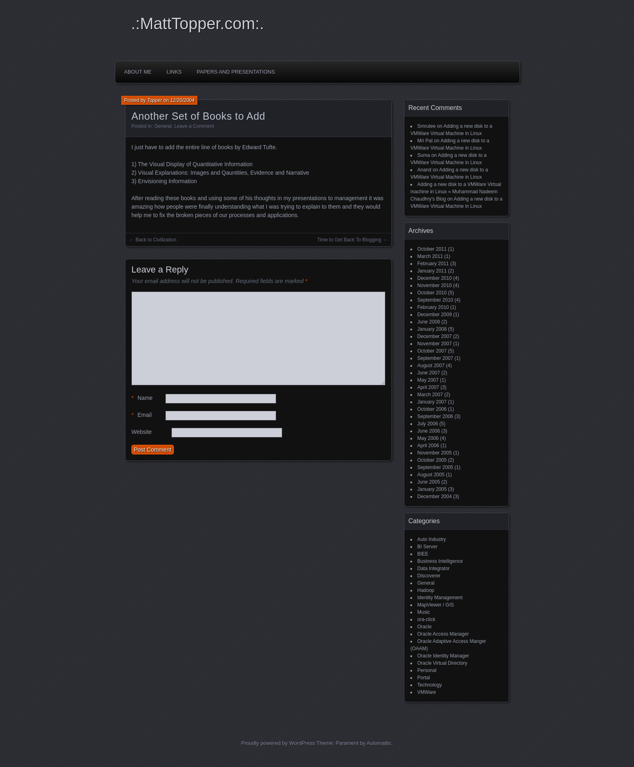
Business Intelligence (440, 561)
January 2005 (432, 489)
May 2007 (428, 380)
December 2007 (434, 336)
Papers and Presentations (236, 72)
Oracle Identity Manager (443, 656)
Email (141, 415)
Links (174, 72)
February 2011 (433, 263)
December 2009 (434, 314)
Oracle (424, 627)
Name (141, 398)
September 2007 (435, 358)
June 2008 (428, 322)
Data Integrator (433, 568)
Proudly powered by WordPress (278, 743)
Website (141, 432)
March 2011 (430, 256)
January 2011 (432, 271)
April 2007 (428, 387)
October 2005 (432, 460)
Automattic (379, 743)
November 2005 (434, 453)
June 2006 (428, 431)
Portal (423, 677)
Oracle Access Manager (443, 634)
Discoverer (428, 576)
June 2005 (428, 482)
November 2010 (434, 285)
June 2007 (428, 373)
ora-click (426, 619)
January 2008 (432, 329)
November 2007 (434, 344)
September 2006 (435, 416)
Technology (429, 685)
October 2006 (432, 409)
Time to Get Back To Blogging (349, 240)
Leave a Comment (194, 126)
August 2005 (430, 475)
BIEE (422, 554)
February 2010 (433, 307)
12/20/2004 (182, 100)
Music (423, 612)
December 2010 (434, 278)
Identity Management (440, 597)
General (163, 126)
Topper (154, 100)
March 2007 (430, 394)
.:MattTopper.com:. (197, 23)
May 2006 (428, 438)
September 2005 (435, 467)
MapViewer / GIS (435, 605)
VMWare (426, 692)
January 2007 (432, 402)
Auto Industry (431, 539)
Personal (426, 670)
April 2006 (428, 445)
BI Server (427, 546)
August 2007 (430, 365)
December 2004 (434, 496)
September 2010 (435, 300)
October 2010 (432, 293)
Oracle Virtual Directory (442, 663)
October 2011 (432, 249)
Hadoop (425, 590)
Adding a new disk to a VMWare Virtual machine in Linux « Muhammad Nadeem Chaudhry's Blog (455, 192)
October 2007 (432, 351)
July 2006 (427, 424)
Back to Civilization (155, 240)
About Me (138, 72)
